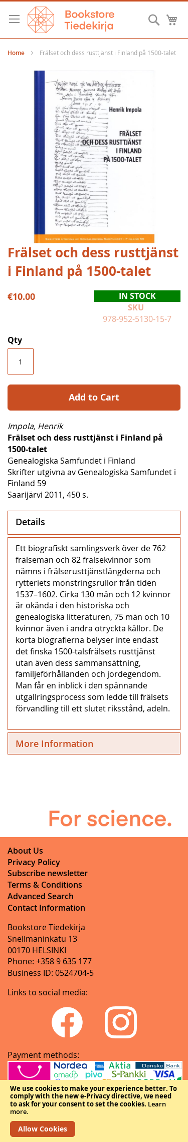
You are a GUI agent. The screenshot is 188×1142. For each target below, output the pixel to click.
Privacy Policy (34, 862)
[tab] (94, 523)
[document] (94, 1111)
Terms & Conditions (45, 884)
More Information (54, 743)
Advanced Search (41, 896)
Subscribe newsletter (48, 873)
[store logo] (71, 20)
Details (30, 522)
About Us (25, 850)
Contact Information (46, 907)
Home (16, 53)
